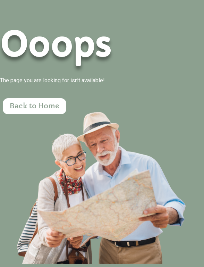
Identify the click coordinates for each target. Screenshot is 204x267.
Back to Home (34, 106)
